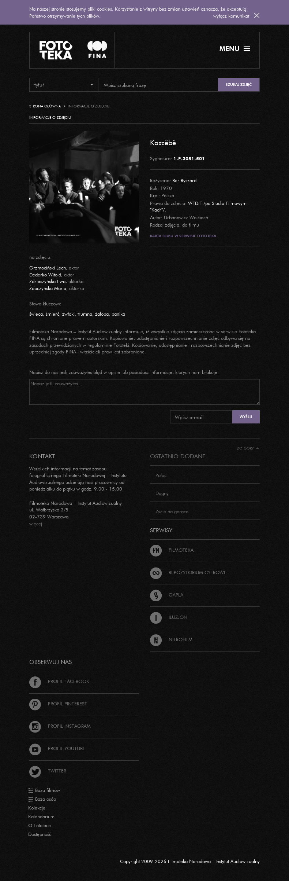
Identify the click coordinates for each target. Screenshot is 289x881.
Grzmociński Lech (47, 268)
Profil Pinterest (58, 703)
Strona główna (45, 106)
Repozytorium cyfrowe (188, 572)
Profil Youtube (57, 748)
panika (118, 314)
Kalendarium (41, 816)
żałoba (102, 314)
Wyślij (246, 416)
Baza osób (42, 799)
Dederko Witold (45, 275)
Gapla (166, 595)
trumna (85, 314)
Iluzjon (168, 617)
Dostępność (39, 834)
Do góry (248, 448)
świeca (36, 314)
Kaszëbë (163, 142)
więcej (35, 523)
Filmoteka (172, 550)
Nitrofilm (171, 639)
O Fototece (39, 825)
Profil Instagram (60, 726)
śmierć (52, 314)
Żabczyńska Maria (47, 288)
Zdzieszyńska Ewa (47, 281)
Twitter (47, 771)
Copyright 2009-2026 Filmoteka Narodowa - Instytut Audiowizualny (190, 861)
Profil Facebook (59, 681)
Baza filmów (44, 790)
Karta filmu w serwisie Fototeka (183, 236)
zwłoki (68, 314)
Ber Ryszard (184, 180)
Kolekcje (36, 808)
